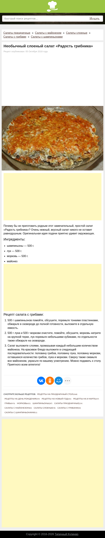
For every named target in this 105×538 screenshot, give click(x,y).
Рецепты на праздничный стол (57, 394)
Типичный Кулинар (66, 534)
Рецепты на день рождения (22, 398)
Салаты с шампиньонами (47, 36)
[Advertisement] (52, 80)
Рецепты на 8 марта (86, 398)
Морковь (24, 403)
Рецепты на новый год (56, 398)
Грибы (10, 403)
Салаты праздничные (16, 32)
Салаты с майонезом (48, 32)
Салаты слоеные (76, 32)
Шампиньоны (42, 403)
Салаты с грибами (14, 36)
